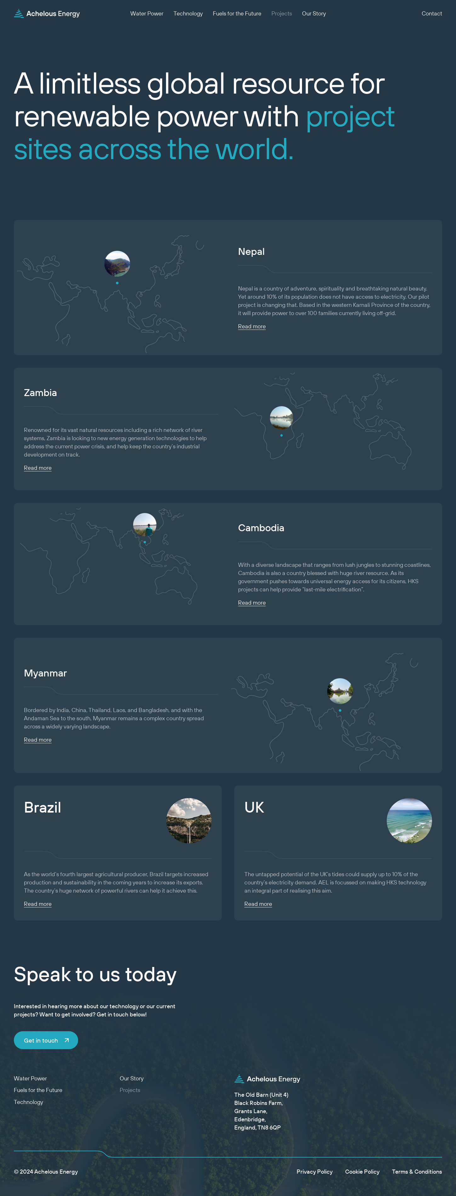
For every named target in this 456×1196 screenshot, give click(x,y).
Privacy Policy (315, 1171)
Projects (281, 13)
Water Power (146, 13)
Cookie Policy (362, 1171)
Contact (432, 13)
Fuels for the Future (237, 13)
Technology (188, 13)
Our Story (314, 13)
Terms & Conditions (417, 1171)
